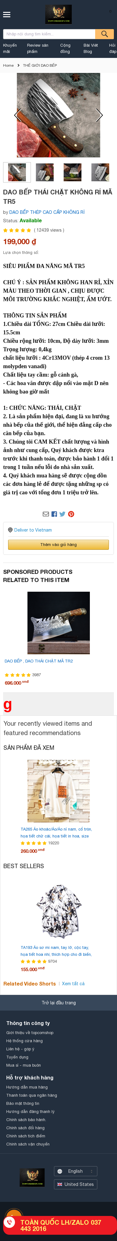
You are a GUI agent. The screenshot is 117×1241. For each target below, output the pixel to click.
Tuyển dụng (17, 1057)
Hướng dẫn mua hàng (27, 1087)
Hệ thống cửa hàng (24, 1040)
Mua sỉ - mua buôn (23, 1065)
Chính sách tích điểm (25, 1136)
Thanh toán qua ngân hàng (31, 1095)
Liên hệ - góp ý (20, 1049)
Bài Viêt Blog (91, 48)
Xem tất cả (73, 983)
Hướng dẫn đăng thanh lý (30, 1111)
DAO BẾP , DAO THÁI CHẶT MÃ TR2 (39, 661)
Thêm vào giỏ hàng (58, 544)
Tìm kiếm (104, 34)
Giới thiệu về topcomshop (29, 1032)
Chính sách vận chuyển (28, 1144)
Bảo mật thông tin (22, 1103)
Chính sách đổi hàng (25, 1127)
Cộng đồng (65, 48)
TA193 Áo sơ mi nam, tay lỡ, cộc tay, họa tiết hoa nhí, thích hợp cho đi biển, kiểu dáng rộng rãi (56, 954)
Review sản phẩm (37, 48)
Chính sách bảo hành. (26, 1119)
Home (8, 65)
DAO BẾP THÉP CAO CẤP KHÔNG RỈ (47, 212)
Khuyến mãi (10, 48)
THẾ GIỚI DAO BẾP (40, 65)
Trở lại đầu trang (58, 1002)
